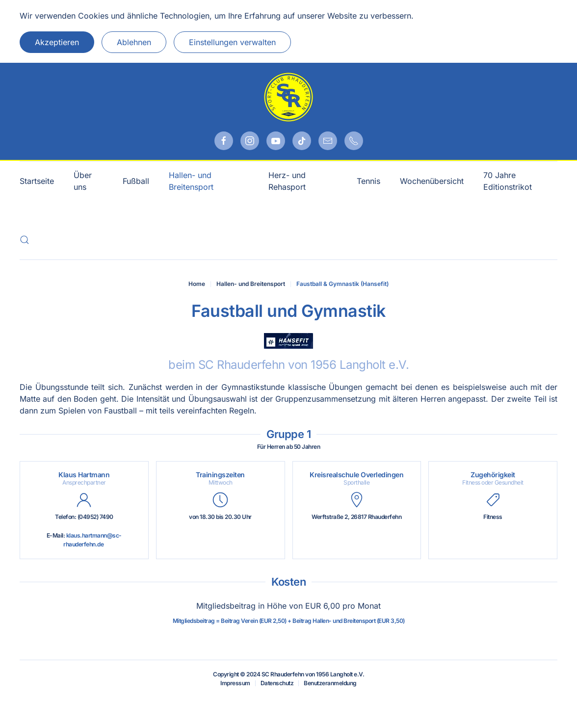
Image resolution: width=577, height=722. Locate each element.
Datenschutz (277, 683)
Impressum (235, 683)
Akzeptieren (57, 42)
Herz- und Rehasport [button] (287, 181)
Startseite (37, 181)
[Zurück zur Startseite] (288, 97)
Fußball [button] (136, 181)
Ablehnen (134, 42)
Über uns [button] (83, 181)
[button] (24, 239)
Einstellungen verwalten (232, 42)
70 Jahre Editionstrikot (507, 181)
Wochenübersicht (432, 181)
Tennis (368, 181)
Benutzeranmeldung (330, 683)
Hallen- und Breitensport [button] (191, 181)
